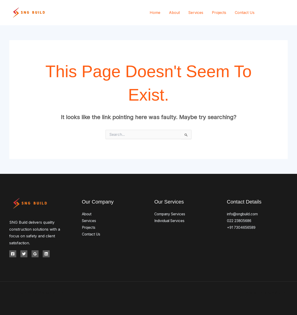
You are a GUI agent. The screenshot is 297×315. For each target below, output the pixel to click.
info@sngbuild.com (243, 214)
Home (160, 12)
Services (198, 12)
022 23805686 (239, 220)
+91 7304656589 (242, 227)
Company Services (170, 214)
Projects (220, 12)
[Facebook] (265, 13)
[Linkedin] (46, 253)
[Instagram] (286, 13)
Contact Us (245, 12)
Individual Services (170, 220)
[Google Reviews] (35, 253)
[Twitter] (275, 13)
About (178, 12)
